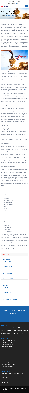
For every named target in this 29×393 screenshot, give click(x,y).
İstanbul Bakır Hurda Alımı (6, 280)
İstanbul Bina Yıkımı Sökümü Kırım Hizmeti (9, 299)
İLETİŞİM (14, 317)
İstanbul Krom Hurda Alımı (6, 292)
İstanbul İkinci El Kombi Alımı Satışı (8, 275)
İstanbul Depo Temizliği (6, 297)
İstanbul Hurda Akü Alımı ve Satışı (8, 294)
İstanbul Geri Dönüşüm (6, 271)
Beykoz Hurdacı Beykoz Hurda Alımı (8, 364)
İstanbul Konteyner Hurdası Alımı (7, 264)
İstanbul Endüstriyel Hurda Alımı (7, 257)
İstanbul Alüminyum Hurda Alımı (7, 283)
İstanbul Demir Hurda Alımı (6, 287)
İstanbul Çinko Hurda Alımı (6, 285)
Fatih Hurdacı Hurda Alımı (6, 357)
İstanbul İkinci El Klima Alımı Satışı (8, 278)
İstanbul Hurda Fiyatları (6, 301)
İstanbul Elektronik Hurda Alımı (7, 266)
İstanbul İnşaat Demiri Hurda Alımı (8, 268)
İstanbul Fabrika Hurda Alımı (7, 261)
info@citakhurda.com (11, 3)
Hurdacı (25, 89)
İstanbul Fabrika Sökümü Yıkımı (7, 259)
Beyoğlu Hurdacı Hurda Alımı (7, 362)
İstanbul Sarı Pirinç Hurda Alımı (7, 290)
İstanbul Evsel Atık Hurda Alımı (7, 273)
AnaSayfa (3, 15)
